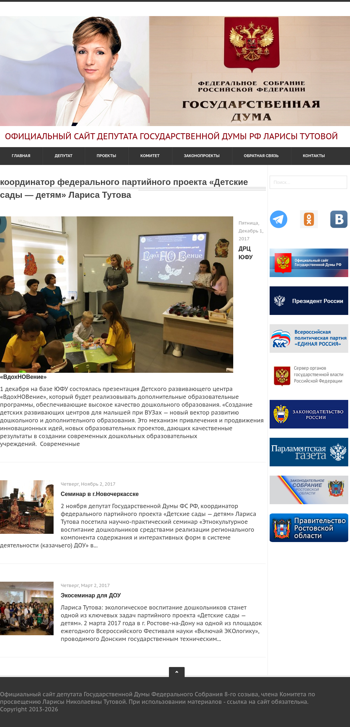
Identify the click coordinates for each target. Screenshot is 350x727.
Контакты (314, 156)
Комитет (150, 156)
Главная (21, 156)
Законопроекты (202, 156)
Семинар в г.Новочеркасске (100, 494)
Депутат (63, 156)
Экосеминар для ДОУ (91, 595)
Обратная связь (261, 156)
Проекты (106, 156)
